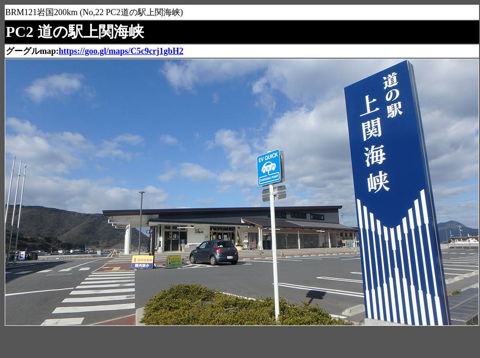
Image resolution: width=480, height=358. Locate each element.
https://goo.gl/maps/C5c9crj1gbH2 (121, 51)
